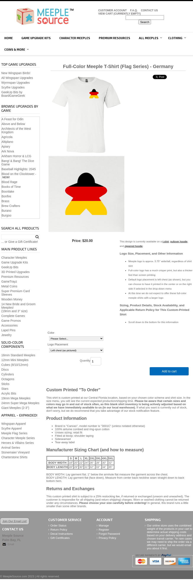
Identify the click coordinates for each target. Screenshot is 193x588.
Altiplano (7, 141)
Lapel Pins (8, 330)
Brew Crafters (11, 206)
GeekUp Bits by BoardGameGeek (13, 93)
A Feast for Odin (12, 119)
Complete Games (13, 316)
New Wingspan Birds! (15, 73)
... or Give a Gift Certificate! (19, 241)
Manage (104, 525)
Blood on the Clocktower (18, 174)
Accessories (9, 325)
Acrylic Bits (8, 393)
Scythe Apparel (11, 428)
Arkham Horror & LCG (16, 156)
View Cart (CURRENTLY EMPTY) (119, 13)
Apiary (6, 146)
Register (104, 529)
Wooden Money (12, 299)
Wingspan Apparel (13, 423)
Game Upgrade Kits (36, 38)
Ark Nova (8, 151)
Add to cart (169, 371)
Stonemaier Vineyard (15, 452)
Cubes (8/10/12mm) (14, 364)
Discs (5, 369)
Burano (6, 210)
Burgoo (6, 215)
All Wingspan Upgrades (17, 78)
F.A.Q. (134, 10)
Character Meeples (74, 38)
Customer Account (112, 10)
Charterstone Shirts (14, 457)
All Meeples (148, 38)
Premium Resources (114, 38)
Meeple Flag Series (14, 433)
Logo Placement (58, 344)
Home (8, 38)
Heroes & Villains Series (17, 443)
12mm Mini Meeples (14, 360)
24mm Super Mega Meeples (20, 403)
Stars (4, 388)
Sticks (5, 384)
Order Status (58, 525)
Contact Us (149, 10)
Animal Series (10, 447)
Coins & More (14, 49)
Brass (5, 201)
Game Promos (11, 320)
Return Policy (58, 529)
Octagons (7, 379)
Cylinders (7, 374)
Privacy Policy (107, 538)
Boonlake (8, 191)
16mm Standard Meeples (18, 355)
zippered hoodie (134, 246)
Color (51, 332)
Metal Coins (9, 286)
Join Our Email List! (14, 521)
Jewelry (6, 335)
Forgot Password (109, 533)
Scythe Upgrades (12, 87)
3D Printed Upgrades (15, 272)
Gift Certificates (60, 538)
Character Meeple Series (18, 438)
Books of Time (11, 186)
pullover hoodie (178, 241)
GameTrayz (9, 281)
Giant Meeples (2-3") (15, 408)
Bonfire (6, 196)
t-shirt (166, 241)
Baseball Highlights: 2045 (19, 169)
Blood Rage (9, 182)
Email (11, 544)
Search (37, 237)
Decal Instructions (61, 533)
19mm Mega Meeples (16, 398)
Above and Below (13, 124)
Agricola (7, 137)
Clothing (175, 38)
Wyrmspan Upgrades (15, 82)
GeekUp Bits (9, 267)
